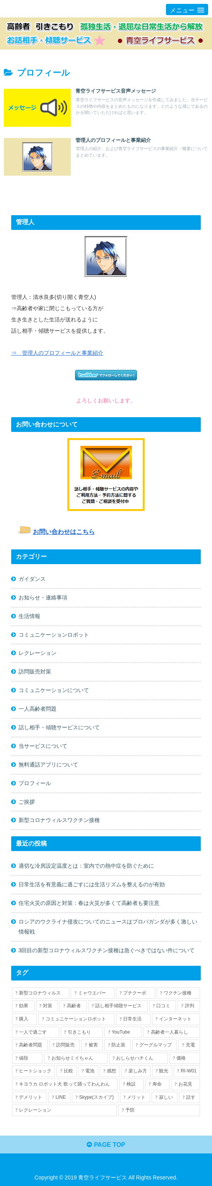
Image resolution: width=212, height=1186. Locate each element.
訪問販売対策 (35, 672)
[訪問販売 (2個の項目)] (64, 1045)
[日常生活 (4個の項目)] (133, 1019)
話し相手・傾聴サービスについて (59, 727)
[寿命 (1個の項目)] (157, 1085)
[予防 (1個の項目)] (159, 1111)
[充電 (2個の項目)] (189, 1045)
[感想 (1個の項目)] (110, 1071)
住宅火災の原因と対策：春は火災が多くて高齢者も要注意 (89, 903)
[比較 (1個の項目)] (66, 1071)
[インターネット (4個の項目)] (176, 1019)
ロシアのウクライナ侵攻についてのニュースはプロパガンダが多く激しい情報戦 (108, 927)
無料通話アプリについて (48, 764)
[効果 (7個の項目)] (23, 1006)
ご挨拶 (27, 802)
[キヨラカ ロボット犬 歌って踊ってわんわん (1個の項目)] (65, 1085)
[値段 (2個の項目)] (27, 1058)
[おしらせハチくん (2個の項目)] (138, 1058)
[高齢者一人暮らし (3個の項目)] (172, 1032)
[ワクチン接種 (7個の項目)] (178, 993)
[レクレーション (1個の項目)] (64, 1111)
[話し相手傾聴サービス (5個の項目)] (118, 1006)
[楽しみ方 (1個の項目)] (135, 1071)
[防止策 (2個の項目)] (117, 1045)
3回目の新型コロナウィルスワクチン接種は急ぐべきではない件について (107, 951)
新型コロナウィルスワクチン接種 (59, 820)
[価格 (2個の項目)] (184, 1058)
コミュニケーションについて (54, 690)
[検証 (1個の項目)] (131, 1085)
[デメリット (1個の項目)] (29, 1097)
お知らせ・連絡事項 (43, 597)
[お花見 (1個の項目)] (185, 1085)
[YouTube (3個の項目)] (123, 1032)
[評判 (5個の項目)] (189, 1006)
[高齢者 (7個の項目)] (73, 1006)
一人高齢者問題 (37, 709)
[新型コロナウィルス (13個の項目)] (41, 993)
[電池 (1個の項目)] (88, 1071)
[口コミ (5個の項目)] (162, 1006)
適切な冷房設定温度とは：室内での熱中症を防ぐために (86, 866)
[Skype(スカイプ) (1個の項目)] (95, 1097)
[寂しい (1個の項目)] (164, 1097)
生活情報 (29, 616)
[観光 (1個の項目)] (162, 1071)
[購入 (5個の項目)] (24, 1019)
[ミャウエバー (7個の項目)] (93, 993)
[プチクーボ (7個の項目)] (135, 993)
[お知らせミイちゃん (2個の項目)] (76, 1058)
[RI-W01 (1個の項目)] (187, 1071)
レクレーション (37, 653)
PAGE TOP (106, 1144)
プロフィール (35, 783)
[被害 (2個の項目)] (92, 1045)
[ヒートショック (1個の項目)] (33, 1071)
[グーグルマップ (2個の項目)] (154, 1045)
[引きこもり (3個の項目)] (82, 1032)
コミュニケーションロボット (54, 635)
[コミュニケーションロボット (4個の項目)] (76, 1019)
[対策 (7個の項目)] (47, 1006)
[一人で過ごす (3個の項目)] (35, 1032)
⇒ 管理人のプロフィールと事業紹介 (57, 353)
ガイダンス (32, 579)
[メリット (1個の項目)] (135, 1097)
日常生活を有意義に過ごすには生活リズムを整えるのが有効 (92, 885)
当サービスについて (43, 746)
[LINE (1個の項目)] (59, 1097)
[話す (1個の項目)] (189, 1097)
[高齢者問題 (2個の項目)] (30, 1045)
